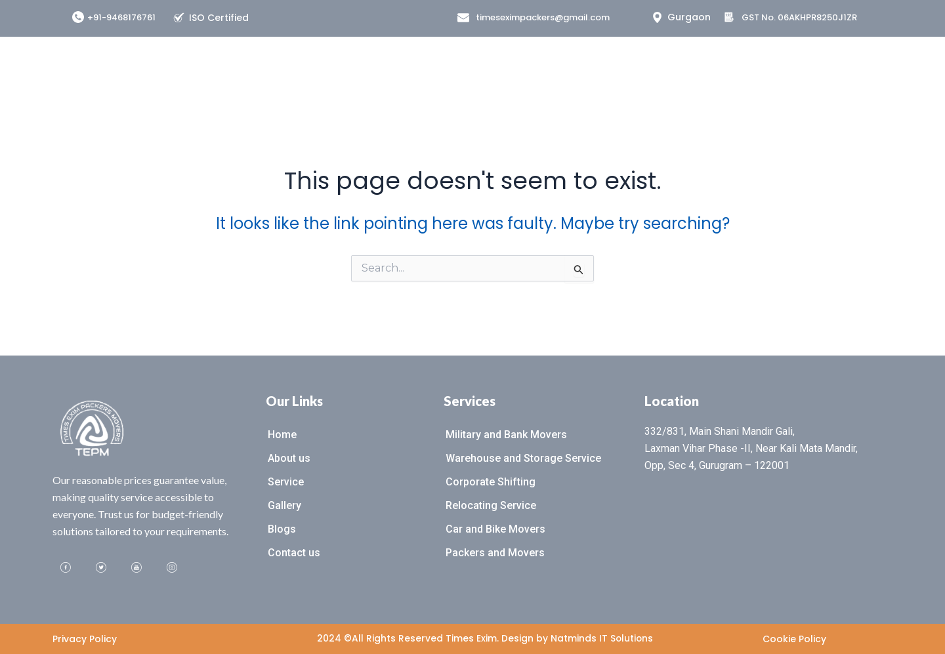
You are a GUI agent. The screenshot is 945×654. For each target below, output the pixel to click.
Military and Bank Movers (506, 434)
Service (286, 482)
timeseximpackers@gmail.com (543, 17)
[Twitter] (101, 568)
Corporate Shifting (491, 482)
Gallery (284, 505)
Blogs (282, 529)
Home (282, 434)
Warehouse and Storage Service (523, 458)
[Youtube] (136, 568)
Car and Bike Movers (495, 529)
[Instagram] (172, 568)
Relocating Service (491, 505)
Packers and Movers (495, 552)
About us (289, 458)
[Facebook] (65, 568)
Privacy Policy (84, 638)
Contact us (294, 552)
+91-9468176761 (121, 17)
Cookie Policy (794, 638)
